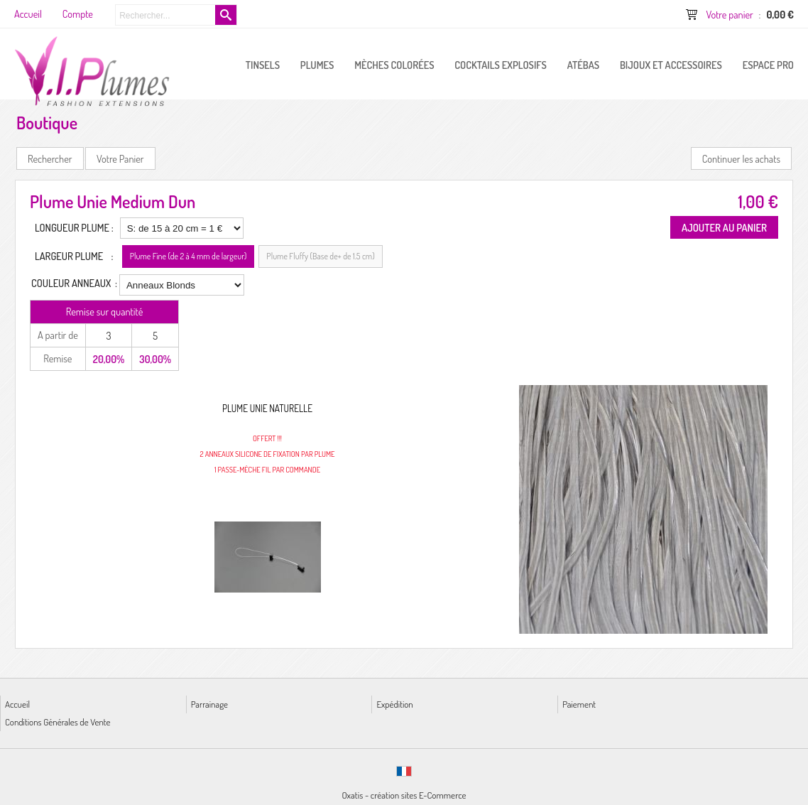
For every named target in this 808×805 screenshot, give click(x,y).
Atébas (583, 64)
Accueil (17, 704)
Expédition (394, 704)
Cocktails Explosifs (500, 64)
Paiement (579, 704)
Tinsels (263, 64)
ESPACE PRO (768, 64)
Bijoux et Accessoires (671, 64)
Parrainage (209, 704)
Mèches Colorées (394, 64)
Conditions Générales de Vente (57, 721)
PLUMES (317, 64)
